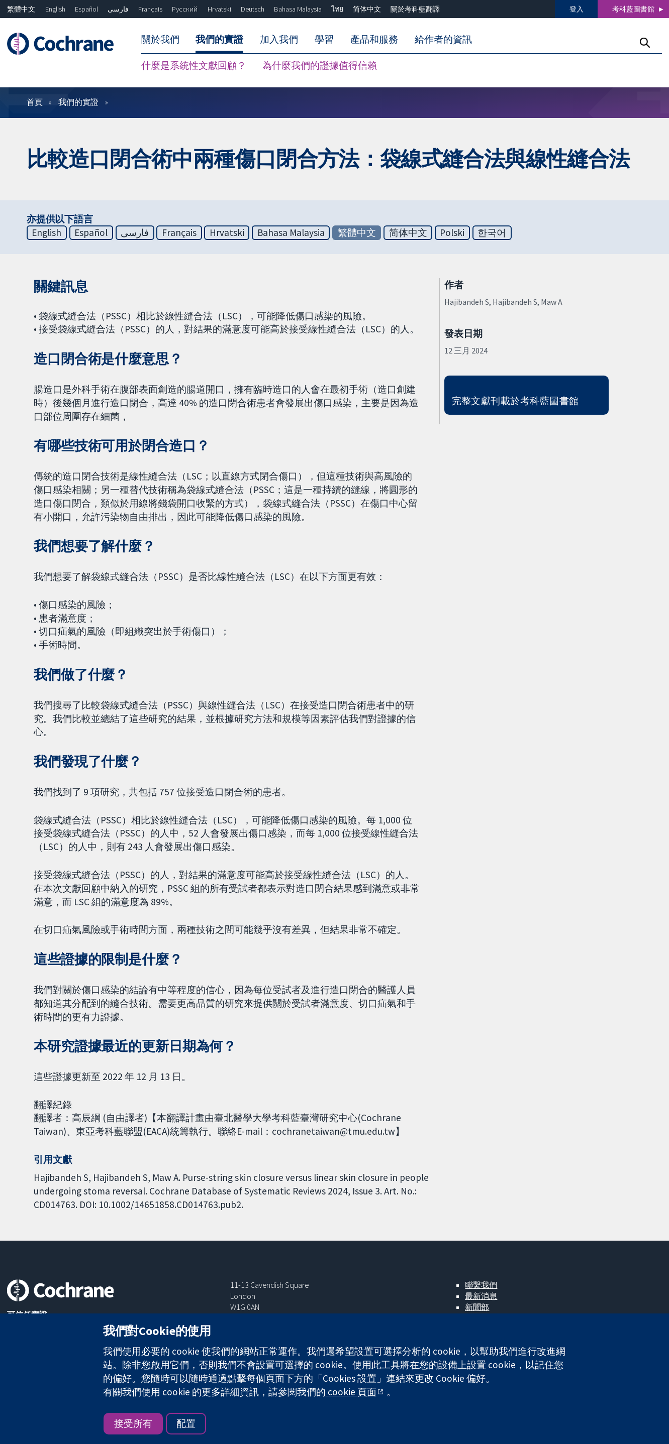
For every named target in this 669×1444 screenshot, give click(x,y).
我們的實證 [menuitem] (219, 39)
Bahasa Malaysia (298, 9)
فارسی (118, 9)
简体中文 (367, 9)
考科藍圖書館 (633, 9)
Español (86, 9)
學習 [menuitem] (324, 39)
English (55, 9)
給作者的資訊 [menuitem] (443, 39)
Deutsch (252, 9)
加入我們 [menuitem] (279, 39)
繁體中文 (21, 9)
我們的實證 (78, 102)
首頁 (35, 102)
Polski (452, 232)
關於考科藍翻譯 (415, 9)
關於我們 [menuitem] (160, 39)
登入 (576, 9)
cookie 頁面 (351, 1392)
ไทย (337, 9)
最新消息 (481, 1296)
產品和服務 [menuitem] (374, 39)
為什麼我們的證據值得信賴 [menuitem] (319, 65)
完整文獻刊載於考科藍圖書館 (515, 401)
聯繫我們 (481, 1285)
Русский (185, 9)
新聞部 (477, 1307)
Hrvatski (219, 9)
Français (150, 9)
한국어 (491, 232)
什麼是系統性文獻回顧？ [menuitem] (193, 65)
